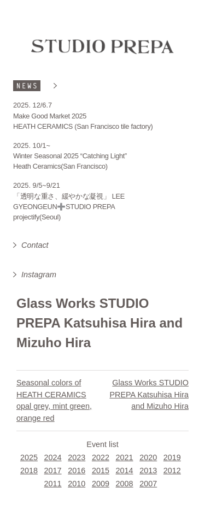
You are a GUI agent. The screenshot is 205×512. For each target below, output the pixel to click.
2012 (172, 470)
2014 (124, 470)
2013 (148, 470)
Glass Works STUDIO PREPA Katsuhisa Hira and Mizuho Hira (149, 394)
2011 (53, 483)
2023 (76, 457)
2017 (53, 470)
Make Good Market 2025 (49, 116)
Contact (35, 245)
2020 (148, 457)
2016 (76, 470)
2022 (100, 457)
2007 (148, 483)
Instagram (38, 274)
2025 (29, 457)
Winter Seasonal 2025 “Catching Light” (70, 156)
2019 (172, 457)
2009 (100, 483)
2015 (100, 470)
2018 (29, 470)
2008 (124, 483)
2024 (53, 457)
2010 (76, 483)
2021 (124, 457)
